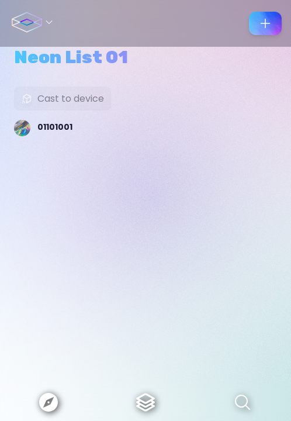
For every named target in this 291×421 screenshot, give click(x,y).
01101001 (54, 127)
